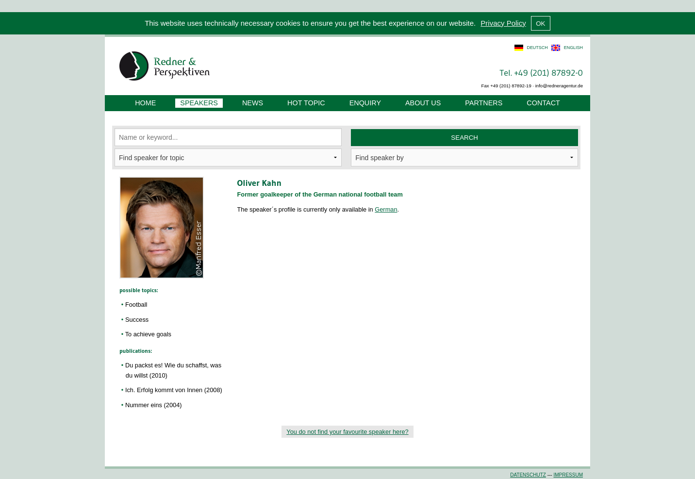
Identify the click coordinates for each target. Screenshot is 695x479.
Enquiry (365, 103)
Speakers (199, 103)
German (386, 209)
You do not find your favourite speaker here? (347, 431)
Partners (483, 103)
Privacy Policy (503, 23)
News (252, 103)
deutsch (537, 47)
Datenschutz (528, 475)
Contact (543, 103)
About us (423, 103)
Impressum (568, 475)
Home (145, 103)
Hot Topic (306, 103)
